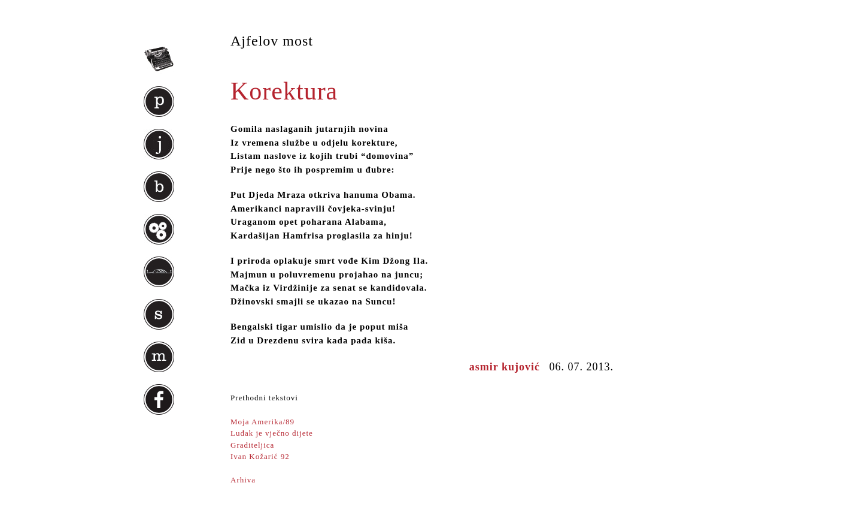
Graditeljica (252, 444)
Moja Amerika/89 (262, 421)
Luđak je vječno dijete (271, 433)
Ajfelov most (271, 41)
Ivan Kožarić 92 (260, 456)
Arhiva (243, 479)
